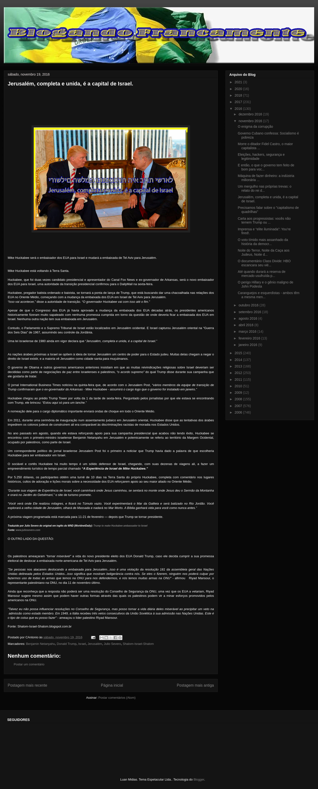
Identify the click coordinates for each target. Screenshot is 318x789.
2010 (239, 386)
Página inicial (112, 685)
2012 (239, 373)
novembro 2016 (250, 121)
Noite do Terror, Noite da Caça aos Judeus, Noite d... (264, 252)
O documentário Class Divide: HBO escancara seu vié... (264, 263)
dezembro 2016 (250, 114)
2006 (239, 412)
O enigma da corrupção (255, 126)
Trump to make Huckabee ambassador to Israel (120, 525)
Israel (82, 644)
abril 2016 (246, 325)
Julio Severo (112, 644)
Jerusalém (95, 644)
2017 (239, 102)
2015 (239, 353)
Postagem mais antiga (195, 685)
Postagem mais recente (27, 685)
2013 (239, 366)
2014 (239, 360)
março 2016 (247, 331)
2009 (239, 392)
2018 (239, 95)
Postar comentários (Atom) (117, 697)
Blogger (198, 779)
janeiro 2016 (248, 345)
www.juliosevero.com (28, 530)
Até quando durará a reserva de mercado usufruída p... (261, 274)
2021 (239, 82)
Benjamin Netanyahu (40, 644)
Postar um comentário (29, 664)
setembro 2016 (250, 312)
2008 (239, 399)
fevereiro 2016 (249, 338)
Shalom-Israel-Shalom (138, 644)
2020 (239, 89)
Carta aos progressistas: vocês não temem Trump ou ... (264, 221)
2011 (239, 379)
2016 (239, 109)
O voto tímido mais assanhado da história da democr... (263, 242)
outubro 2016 (248, 305)
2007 (239, 406)
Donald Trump (67, 644)
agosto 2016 (248, 318)
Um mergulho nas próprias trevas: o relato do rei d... (265, 188)
